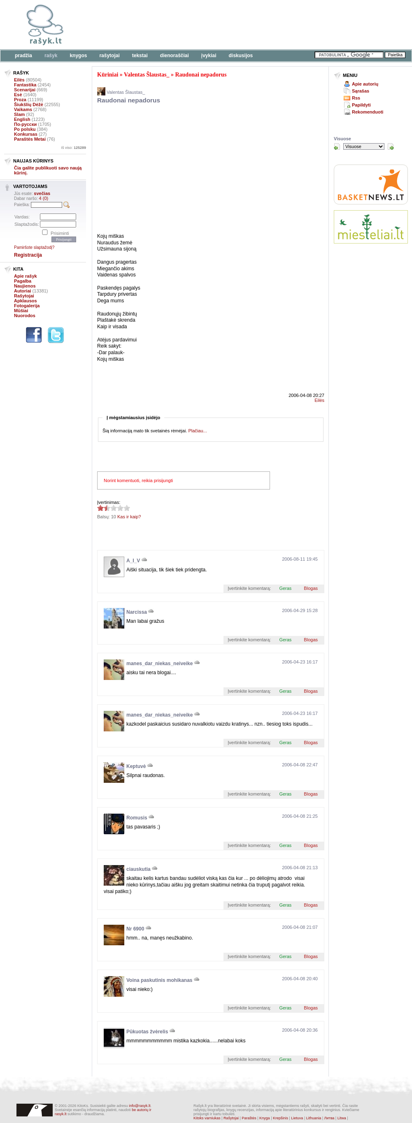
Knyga (264, 1118)
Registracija (28, 255)
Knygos (78, 55)
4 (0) (44, 198)
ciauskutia (138, 869)
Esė (18, 94)
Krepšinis (280, 1118)
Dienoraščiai (174, 55)
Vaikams (23, 109)
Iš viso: (73, 148)
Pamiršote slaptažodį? (34, 247)
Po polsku (25, 129)
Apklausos (25, 300)
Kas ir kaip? (129, 516)
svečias (42, 193)
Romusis (136, 818)
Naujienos (25, 285)
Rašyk (50, 55)
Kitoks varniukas (207, 1118)
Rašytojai (109, 55)
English (22, 119)
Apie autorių (365, 83)
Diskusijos (241, 55)
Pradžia (23, 55)
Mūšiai (21, 310)
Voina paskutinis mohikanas (159, 980)
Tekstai (140, 55)
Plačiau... (197, 430)
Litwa (342, 1118)
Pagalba (22, 280)
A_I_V (133, 561)
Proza (20, 99)
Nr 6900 (135, 929)
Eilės (19, 79)
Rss (356, 97)
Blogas (311, 588)
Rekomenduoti (367, 111)
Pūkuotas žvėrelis (147, 1032)
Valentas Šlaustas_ (146, 75)
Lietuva (297, 1118)
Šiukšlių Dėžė (28, 104)
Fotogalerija (27, 305)
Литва (329, 1118)
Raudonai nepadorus (200, 75)
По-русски (25, 124)
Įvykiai (208, 55)
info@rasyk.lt (139, 1106)
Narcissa (136, 612)
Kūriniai (107, 75)
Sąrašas (360, 90)
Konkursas (25, 134)
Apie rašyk (25, 276)
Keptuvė (136, 766)
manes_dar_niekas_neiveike (159, 663)
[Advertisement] (192, 169)
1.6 (100, 508)
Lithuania (313, 1118)
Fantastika (25, 84)
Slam (19, 114)
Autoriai (22, 290)
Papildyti (361, 104)
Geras (285, 588)
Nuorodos (24, 315)
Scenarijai (24, 89)
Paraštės (249, 1118)
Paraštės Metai (30, 139)
